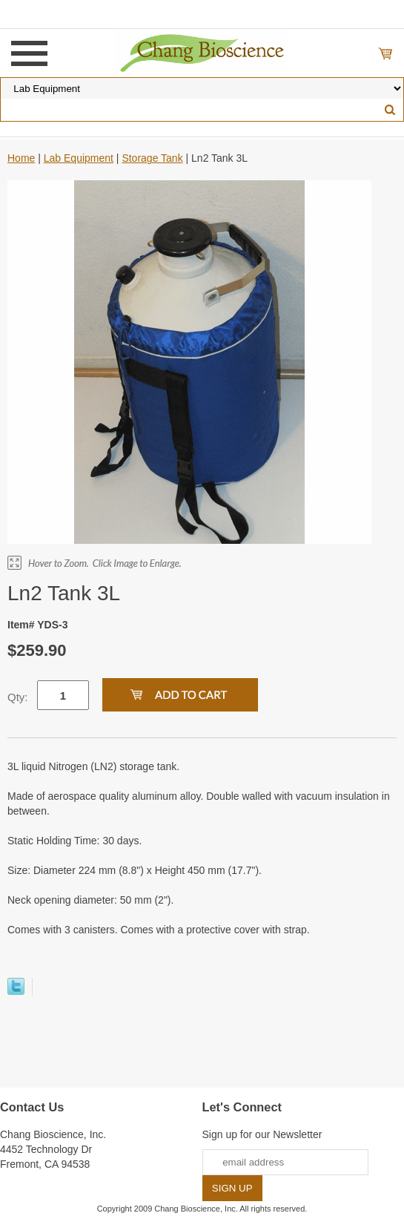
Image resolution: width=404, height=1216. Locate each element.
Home (21, 158)
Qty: (17, 697)
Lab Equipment (78, 158)
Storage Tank (152, 158)
